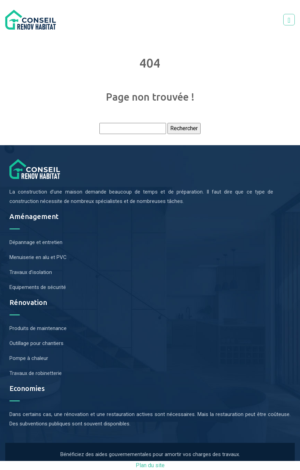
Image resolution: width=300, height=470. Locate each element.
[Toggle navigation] (289, 19)
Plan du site (150, 465)
